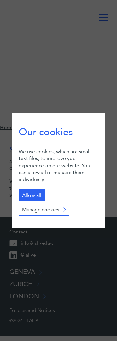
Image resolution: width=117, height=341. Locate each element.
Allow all (31, 195)
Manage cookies (40, 209)
